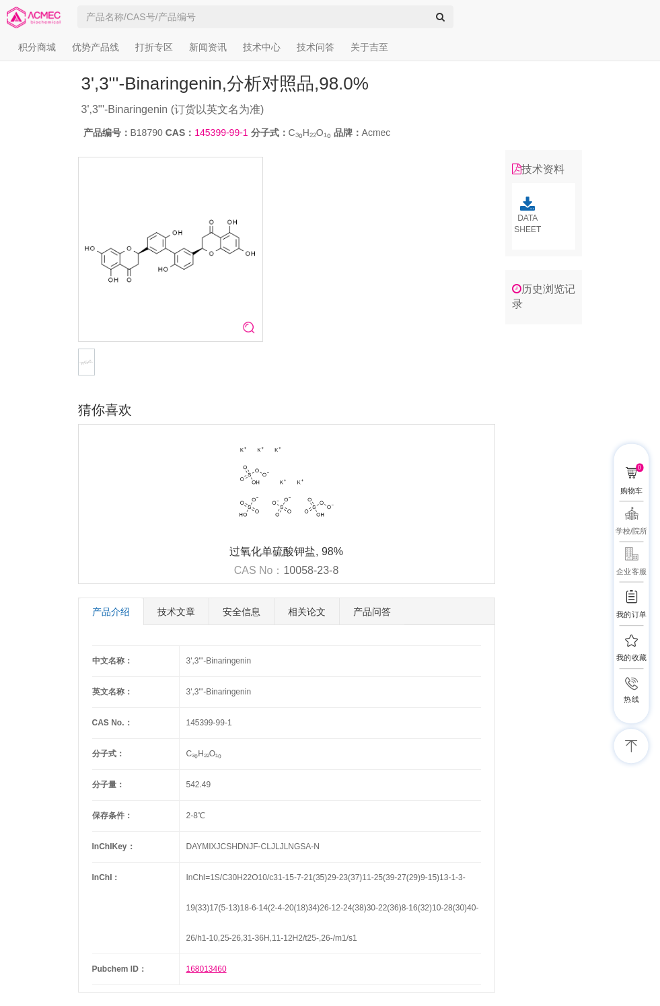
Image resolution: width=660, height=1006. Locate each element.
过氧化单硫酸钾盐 (272, 551)
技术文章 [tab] (176, 611)
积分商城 (37, 47)
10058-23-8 (310, 570)
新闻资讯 (208, 47)
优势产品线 (95, 47)
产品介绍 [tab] (111, 611)
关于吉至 (369, 47)
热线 (631, 699)
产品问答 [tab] (372, 611)
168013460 (206, 969)
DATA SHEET (528, 215)
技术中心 (262, 47)
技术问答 (315, 47)
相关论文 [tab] (307, 611)
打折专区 (154, 47)
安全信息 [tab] (241, 611)
